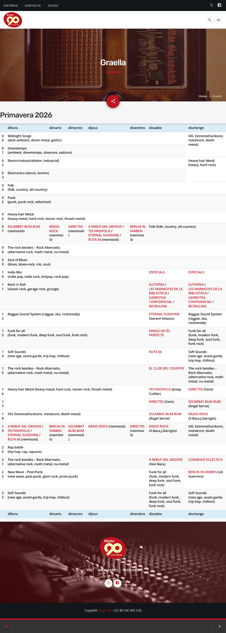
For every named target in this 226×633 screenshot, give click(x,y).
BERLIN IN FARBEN (137, 228)
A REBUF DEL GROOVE (105, 226)
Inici (90, 570)
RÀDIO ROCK (54, 228)
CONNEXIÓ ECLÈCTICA (205, 459)
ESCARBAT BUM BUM (24, 226)
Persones (131, 570)
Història (11, 5)
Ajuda (53, 5)
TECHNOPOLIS (99, 231)
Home (203, 96)
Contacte (33, 5)
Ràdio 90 (104, 610)
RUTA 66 (94, 239)
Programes (108, 570)
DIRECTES (75, 226)
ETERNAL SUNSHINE (103, 235)
